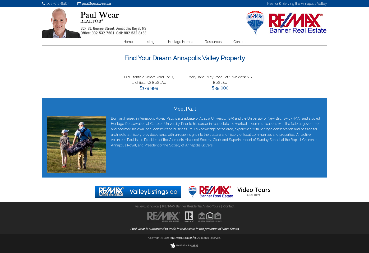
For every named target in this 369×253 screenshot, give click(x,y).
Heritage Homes (180, 42)
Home (128, 42)
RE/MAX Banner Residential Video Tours (191, 206)
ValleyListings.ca (147, 206)
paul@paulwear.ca (96, 3)
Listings (150, 42)
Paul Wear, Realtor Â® (183, 237)
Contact (239, 42)
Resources (213, 42)
